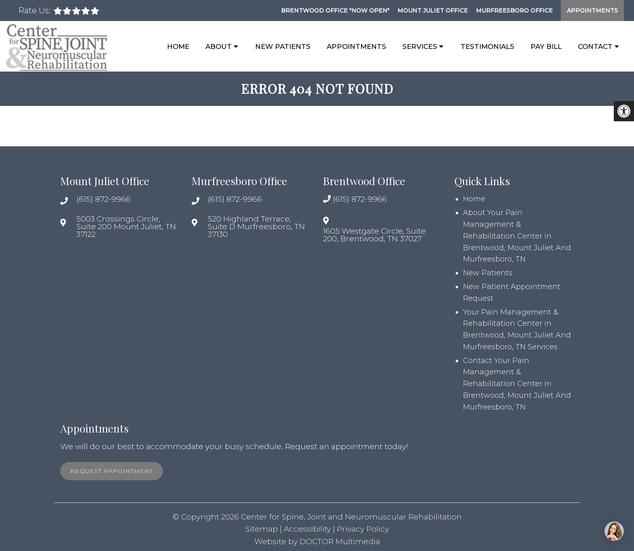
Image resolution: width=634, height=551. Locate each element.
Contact (595, 46)
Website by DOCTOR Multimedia (317, 541)
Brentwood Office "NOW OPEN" (335, 10)
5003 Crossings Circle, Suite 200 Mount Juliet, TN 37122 (126, 226)
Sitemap (261, 529)
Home (178, 46)
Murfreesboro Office (514, 10)
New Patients (283, 46)
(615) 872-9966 (103, 199)
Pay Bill (546, 46)
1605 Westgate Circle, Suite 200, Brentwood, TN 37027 (374, 235)
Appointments (592, 10)
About (218, 46)
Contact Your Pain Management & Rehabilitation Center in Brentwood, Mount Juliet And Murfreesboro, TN (517, 384)
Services (419, 46)
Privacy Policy (363, 529)
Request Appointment (111, 471)
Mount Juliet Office (432, 10)
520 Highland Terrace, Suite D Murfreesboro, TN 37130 (256, 226)
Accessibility (307, 529)
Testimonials (487, 46)
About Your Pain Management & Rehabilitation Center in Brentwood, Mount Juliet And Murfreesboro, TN (517, 236)
